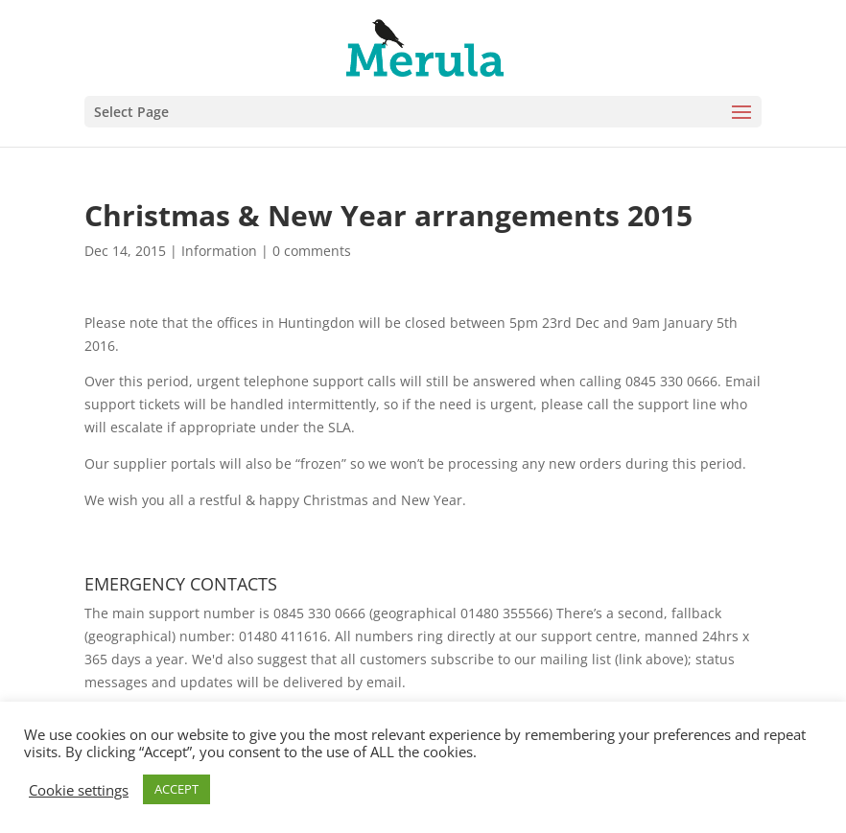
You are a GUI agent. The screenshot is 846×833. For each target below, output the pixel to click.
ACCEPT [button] (176, 789)
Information (219, 251)
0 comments (311, 251)
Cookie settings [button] (79, 789)
